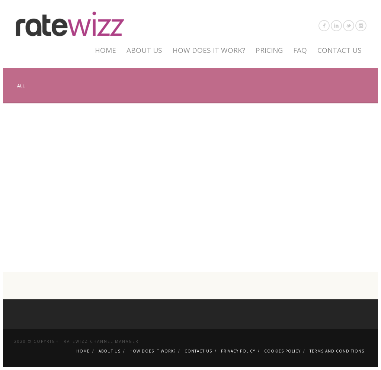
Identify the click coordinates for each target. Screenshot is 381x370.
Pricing (269, 50)
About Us (144, 50)
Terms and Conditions (337, 351)
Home (105, 50)
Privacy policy (238, 351)
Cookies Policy (282, 351)
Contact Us (339, 50)
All (21, 86)
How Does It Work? (209, 50)
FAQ (300, 50)
